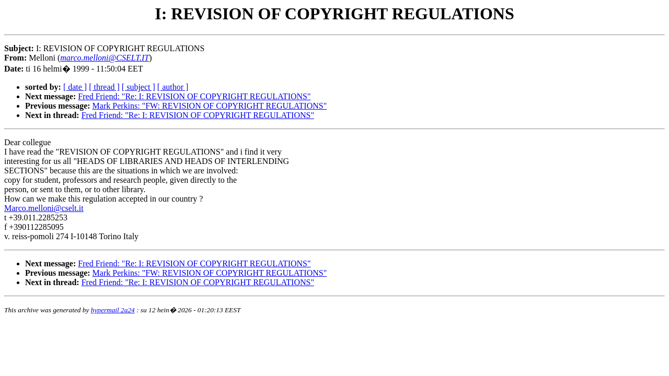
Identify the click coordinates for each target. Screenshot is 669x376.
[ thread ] (104, 87)
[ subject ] (138, 87)
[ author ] (173, 87)
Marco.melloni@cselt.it (44, 208)
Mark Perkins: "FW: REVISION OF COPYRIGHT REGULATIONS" (210, 105)
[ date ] (75, 87)
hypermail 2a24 (113, 310)
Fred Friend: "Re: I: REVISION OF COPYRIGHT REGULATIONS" (194, 96)
